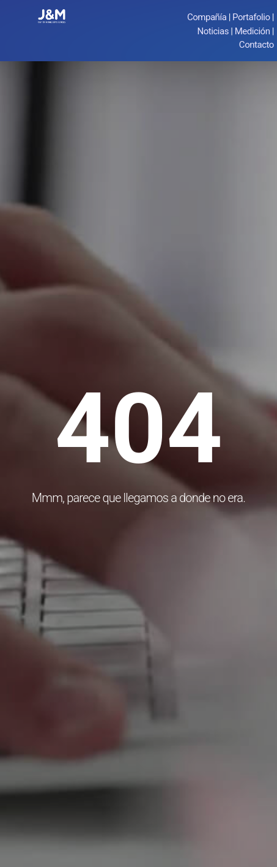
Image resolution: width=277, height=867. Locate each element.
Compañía (207, 17)
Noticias (213, 31)
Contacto (256, 44)
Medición (252, 31)
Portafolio (251, 17)
